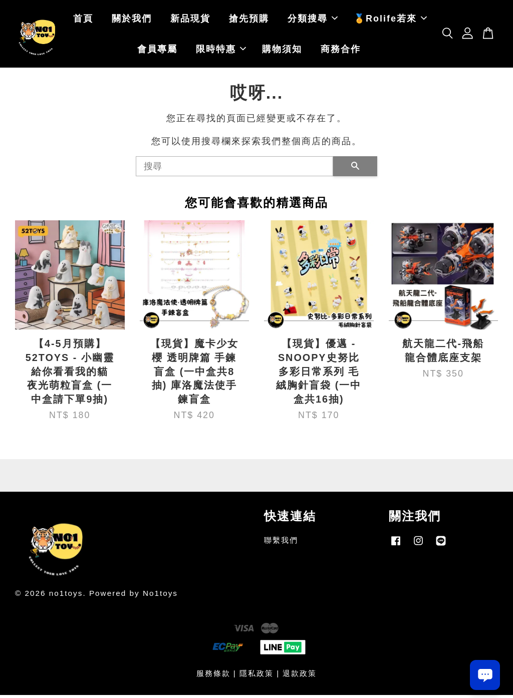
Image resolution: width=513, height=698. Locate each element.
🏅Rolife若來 (390, 20)
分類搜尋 (313, 20)
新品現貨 (190, 20)
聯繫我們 (281, 543)
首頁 (83, 20)
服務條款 (213, 676)
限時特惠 (221, 51)
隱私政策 (256, 676)
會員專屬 (157, 51)
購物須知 (282, 51)
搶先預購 (249, 20)
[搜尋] (234, 169)
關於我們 (132, 20)
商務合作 (341, 51)
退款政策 (300, 676)
